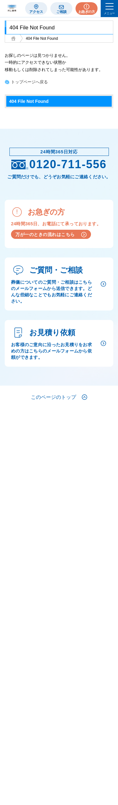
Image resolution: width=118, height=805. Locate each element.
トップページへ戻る (29, 82)
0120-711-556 (59, 164)
